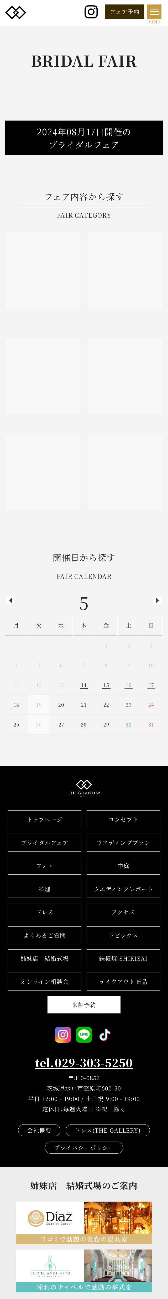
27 (61, 724)
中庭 (123, 866)
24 (151, 704)
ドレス (45, 912)
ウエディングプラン (123, 842)
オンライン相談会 (44, 981)
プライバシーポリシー (84, 1147)
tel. (84, 1062)
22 (106, 704)
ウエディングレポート (123, 889)
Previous (10, 600)
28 (84, 724)
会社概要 (39, 1130)
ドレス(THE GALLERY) (108, 1130)
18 (16, 704)
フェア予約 (125, 11)
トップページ (45, 819)
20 (61, 704)
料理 (45, 889)
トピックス (123, 935)
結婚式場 (44, 958)
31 (151, 724)
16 (129, 684)
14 (84, 684)
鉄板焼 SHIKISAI (123, 958)
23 (129, 704)
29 (106, 724)
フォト (45, 866)
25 (16, 724)
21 (84, 704)
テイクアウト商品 (123, 981)
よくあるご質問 (44, 935)
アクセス (123, 912)
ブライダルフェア (45, 842)
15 (106, 684)
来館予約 (84, 1005)
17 (151, 684)
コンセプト (123, 819)
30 (129, 724)
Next (157, 600)
